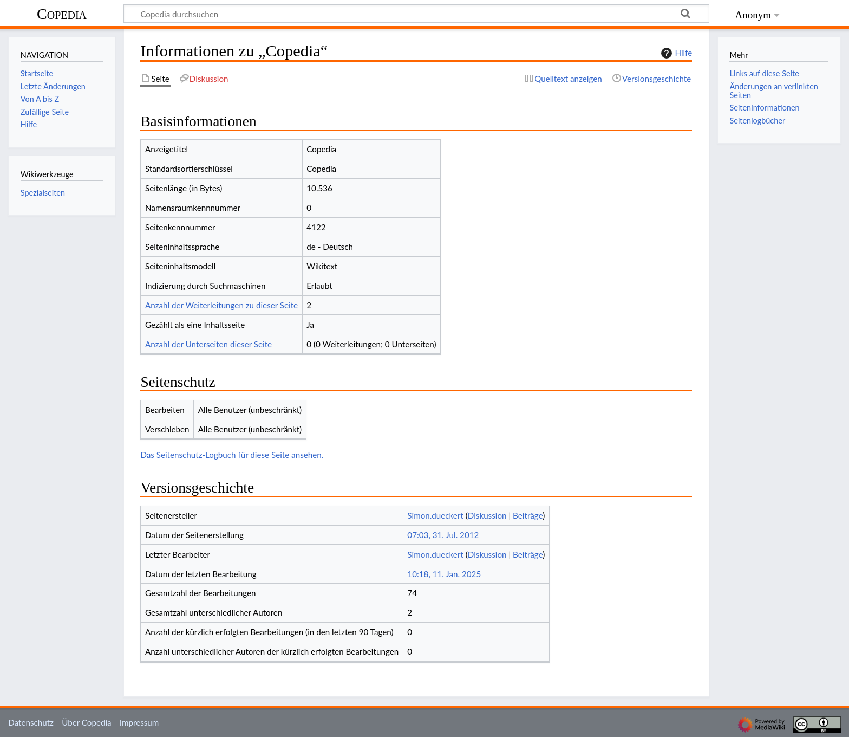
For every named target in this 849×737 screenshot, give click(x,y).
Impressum (139, 722)
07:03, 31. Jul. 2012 (443, 535)
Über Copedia (86, 722)
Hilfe (675, 53)
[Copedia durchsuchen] (416, 13)
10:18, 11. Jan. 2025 (444, 574)
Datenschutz (31, 722)
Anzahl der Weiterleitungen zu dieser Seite (221, 305)
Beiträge (528, 515)
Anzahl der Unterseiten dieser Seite (208, 344)
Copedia (62, 13)
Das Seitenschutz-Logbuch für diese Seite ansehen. (231, 455)
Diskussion (487, 515)
